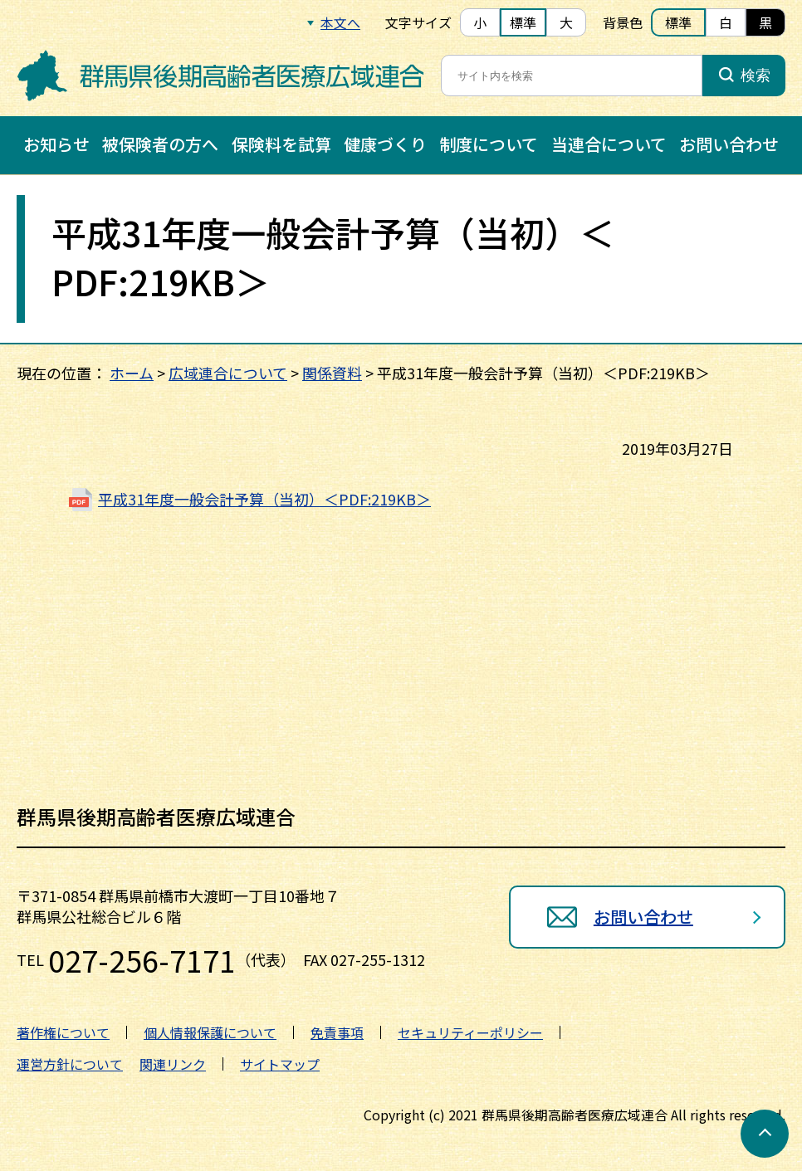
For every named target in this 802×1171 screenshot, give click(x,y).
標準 (523, 22)
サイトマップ (280, 1064)
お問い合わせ (729, 144)
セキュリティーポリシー (470, 1032)
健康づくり (385, 144)
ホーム (132, 372)
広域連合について (228, 372)
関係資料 (332, 372)
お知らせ (56, 144)
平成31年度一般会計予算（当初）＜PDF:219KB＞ (264, 499)
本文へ (340, 22)
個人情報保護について (210, 1032)
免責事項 (337, 1032)
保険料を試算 (281, 144)
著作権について (63, 1032)
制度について (488, 144)
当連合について (609, 144)
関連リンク (172, 1064)
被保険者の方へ (160, 144)
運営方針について (70, 1064)
